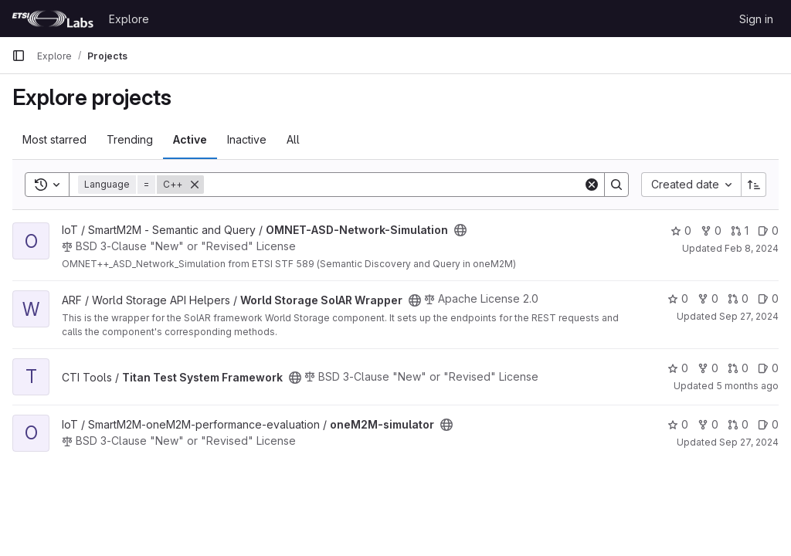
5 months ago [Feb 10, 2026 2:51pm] (747, 386)
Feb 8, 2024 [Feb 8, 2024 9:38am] (752, 248)
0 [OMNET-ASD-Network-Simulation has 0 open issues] (768, 230)
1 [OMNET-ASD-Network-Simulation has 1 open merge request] (740, 230)
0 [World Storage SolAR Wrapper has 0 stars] (677, 298)
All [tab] (293, 139)
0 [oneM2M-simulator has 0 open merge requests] (738, 424)
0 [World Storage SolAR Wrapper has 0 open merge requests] (738, 298)
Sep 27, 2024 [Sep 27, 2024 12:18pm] (749, 316)
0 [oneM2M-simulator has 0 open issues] (768, 424)
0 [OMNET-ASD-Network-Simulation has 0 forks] (711, 230)
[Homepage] (52, 18)
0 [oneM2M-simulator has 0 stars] (677, 424)
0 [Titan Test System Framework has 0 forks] (708, 368)
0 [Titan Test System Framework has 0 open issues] (768, 368)
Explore (129, 18)
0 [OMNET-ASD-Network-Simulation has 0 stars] (680, 230)
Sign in (756, 18)
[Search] (393, 184)
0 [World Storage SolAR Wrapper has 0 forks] (708, 298)
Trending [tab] (130, 139)
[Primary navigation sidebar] (18, 55)
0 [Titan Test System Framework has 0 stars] (677, 368)
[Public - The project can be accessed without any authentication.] (460, 230)
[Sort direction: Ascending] (754, 184)
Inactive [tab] (246, 139)
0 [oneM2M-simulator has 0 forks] (708, 424)
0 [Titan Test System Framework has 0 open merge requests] (738, 368)
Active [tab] (190, 139)
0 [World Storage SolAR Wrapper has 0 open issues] (768, 298)
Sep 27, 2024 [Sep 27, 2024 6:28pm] (749, 442)
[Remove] (194, 184)
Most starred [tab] (54, 139)
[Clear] (591, 184)
